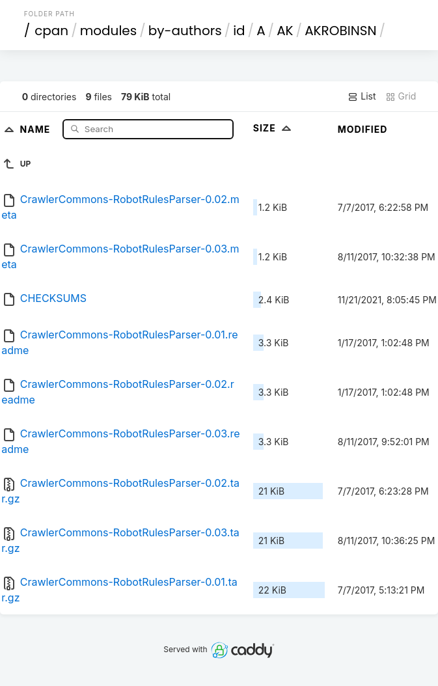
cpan (51, 30)
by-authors (185, 30)
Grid (401, 96)
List (362, 96)
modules (108, 30)
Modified (363, 129)
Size (273, 127)
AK (285, 30)
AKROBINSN (340, 30)
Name (36, 128)
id (239, 30)
